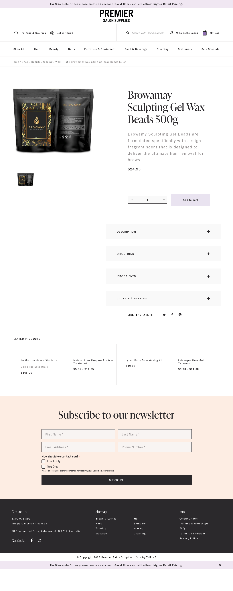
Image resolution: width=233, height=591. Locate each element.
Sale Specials (211, 49)
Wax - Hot (61, 61)
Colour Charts (188, 518)
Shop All (19, 49)
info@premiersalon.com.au (29, 523)
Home (15, 61)
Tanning (101, 528)
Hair (37, 49)
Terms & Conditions (192, 533)
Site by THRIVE (146, 557)
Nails (71, 49)
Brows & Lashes (106, 518)
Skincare (140, 523)
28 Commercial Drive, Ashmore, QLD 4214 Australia (46, 531)
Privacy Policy (188, 538)
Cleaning (163, 49)
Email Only (53, 461)
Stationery (185, 49)
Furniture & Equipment (100, 49)
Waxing (48, 61)
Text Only (52, 466)
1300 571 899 (21, 518)
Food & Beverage (136, 49)
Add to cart (190, 199)
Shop (25, 61)
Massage (101, 533)
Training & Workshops (194, 523)
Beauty (54, 49)
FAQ (182, 528)
